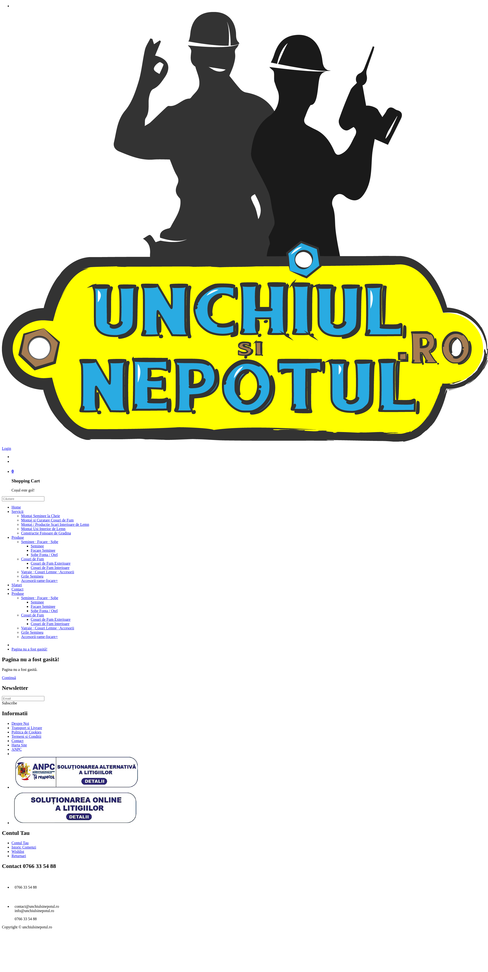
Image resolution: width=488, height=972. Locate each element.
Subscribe (9, 703)
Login (6, 448)
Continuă (9, 678)
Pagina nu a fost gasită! (29, 649)
